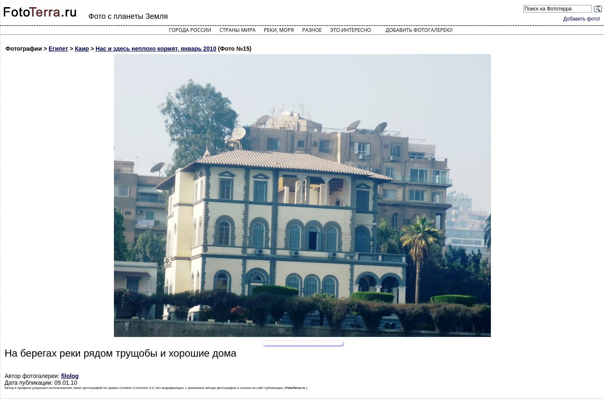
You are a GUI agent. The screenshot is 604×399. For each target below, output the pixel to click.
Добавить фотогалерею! (419, 30)
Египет (58, 48)
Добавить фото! (581, 19)
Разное (312, 30)
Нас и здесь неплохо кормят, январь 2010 (156, 48)
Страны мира (237, 30)
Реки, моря (279, 30)
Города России (190, 30)
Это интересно (350, 30)
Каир (82, 48)
